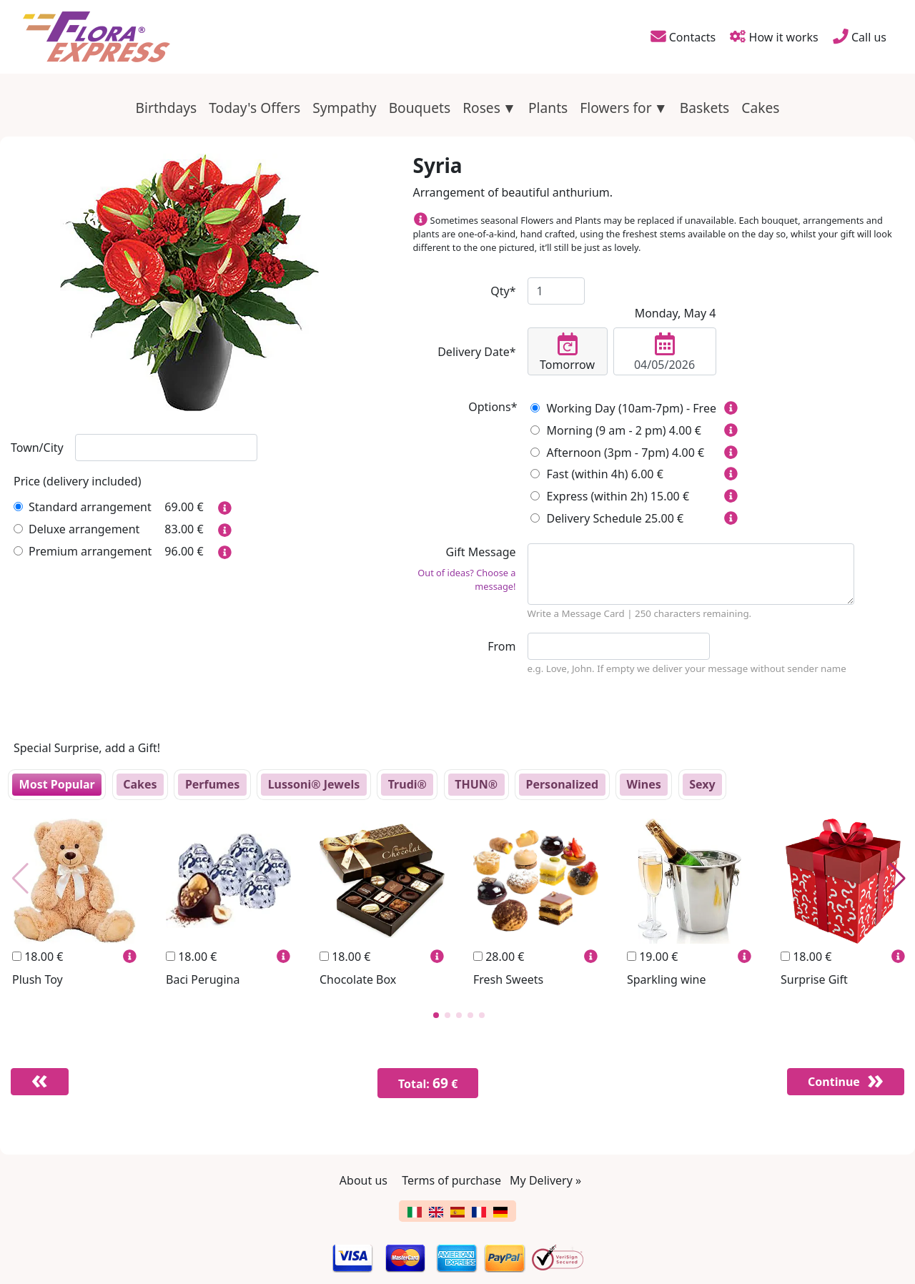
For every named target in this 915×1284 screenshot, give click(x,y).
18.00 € (37, 956)
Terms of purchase (451, 1180)
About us (363, 1180)
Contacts (682, 36)
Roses (481, 107)
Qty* (502, 291)
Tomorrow (567, 352)
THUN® (476, 784)
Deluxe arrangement (76, 529)
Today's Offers (254, 107)
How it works (774, 36)
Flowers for (615, 107)
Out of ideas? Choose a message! (466, 579)
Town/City (37, 447)
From (501, 646)
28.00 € (498, 956)
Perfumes (212, 784)
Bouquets (420, 107)
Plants (548, 107)
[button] (436, 1015)
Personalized (561, 784)
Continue (831, 1082)
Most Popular (57, 784)
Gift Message (464, 568)
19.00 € (652, 956)
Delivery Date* (476, 352)
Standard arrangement (83, 507)
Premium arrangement (83, 551)
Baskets (705, 107)
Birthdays (166, 107)
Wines (644, 784)
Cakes (760, 107)
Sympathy (344, 107)
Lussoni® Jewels (314, 784)
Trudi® (407, 784)
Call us (859, 36)
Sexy (702, 784)
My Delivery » (545, 1180)
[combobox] (166, 447)
